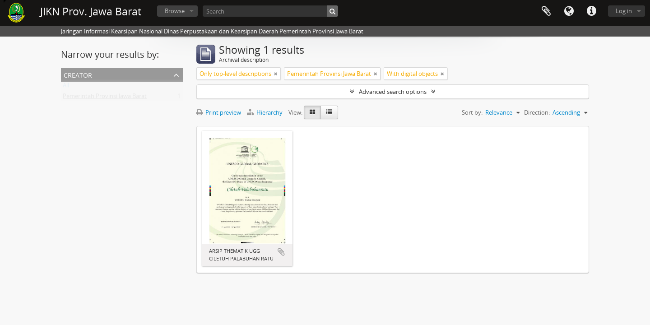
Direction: (537, 112)
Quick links (591, 11)
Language (568, 11)
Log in (624, 11)
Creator (78, 74)
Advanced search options (393, 92)
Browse (175, 11)
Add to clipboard (281, 251)
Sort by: (472, 112)
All (66, 87)
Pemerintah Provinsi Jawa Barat (105, 98)
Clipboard (546, 11)
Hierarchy (265, 112)
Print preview (218, 112)
